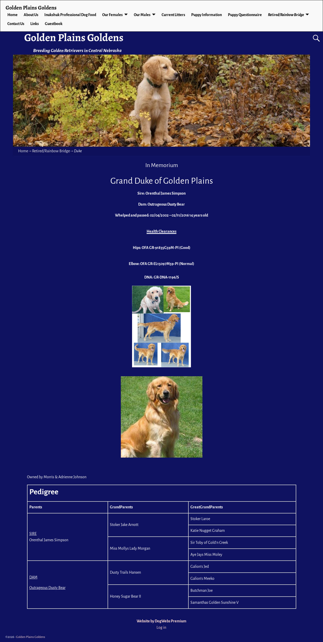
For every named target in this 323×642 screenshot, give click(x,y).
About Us (31, 15)
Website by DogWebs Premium (161, 621)
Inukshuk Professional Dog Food (70, 15)
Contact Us (15, 24)
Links (34, 24)
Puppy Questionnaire (245, 15)
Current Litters (173, 15)
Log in (161, 627)
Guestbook (53, 24)
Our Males (142, 15)
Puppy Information (206, 15)
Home (12, 15)
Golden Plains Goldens (73, 37)
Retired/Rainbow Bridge (286, 15)
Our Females (112, 15)
